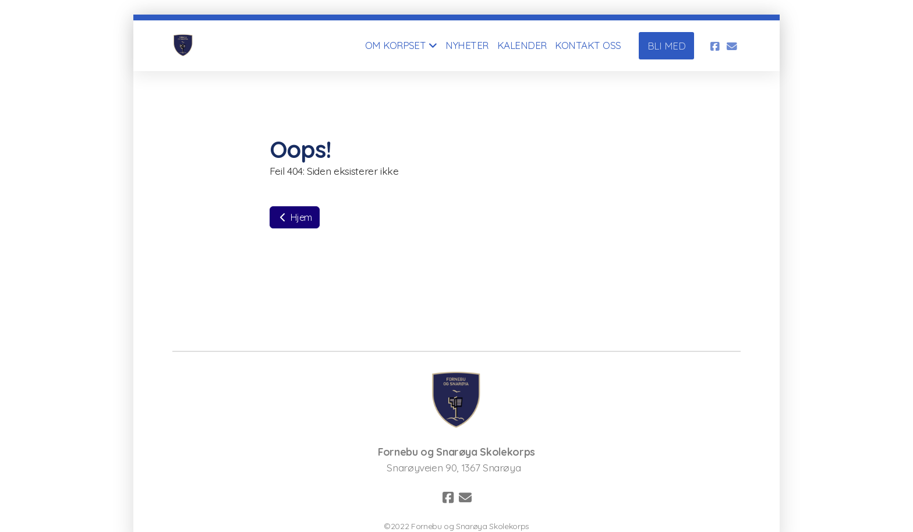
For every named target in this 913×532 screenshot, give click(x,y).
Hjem (294, 217)
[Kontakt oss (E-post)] (732, 46)
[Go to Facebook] (714, 46)
